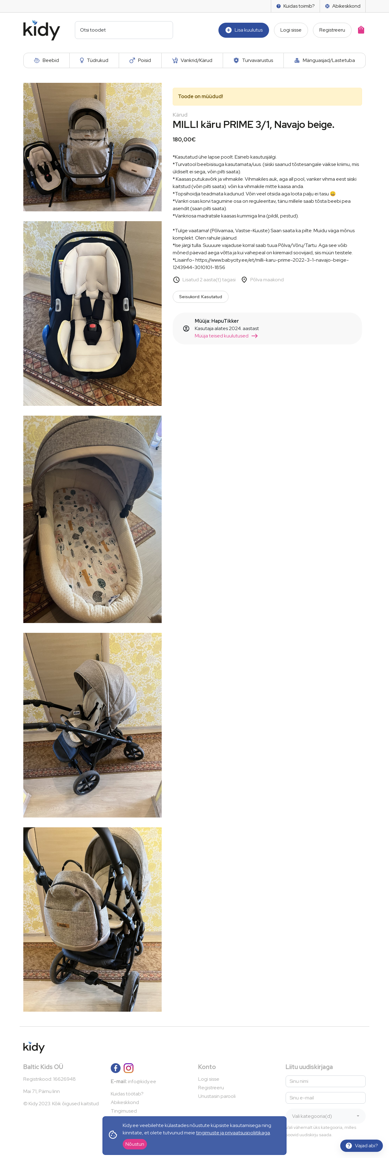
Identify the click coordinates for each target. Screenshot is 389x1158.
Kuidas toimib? (295, 6)
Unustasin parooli (217, 1096)
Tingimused (124, 1111)
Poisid (140, 60)
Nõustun (134, 1144)
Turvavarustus (253, 60)
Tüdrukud (94, 60)
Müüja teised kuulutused (226, 336)
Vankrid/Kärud (192, 60)
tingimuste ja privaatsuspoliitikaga (233, 1132)
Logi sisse (291, 30)
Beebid (46, 60)
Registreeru (332, 30)
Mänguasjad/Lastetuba (324, 60)
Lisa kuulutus (244, 30)
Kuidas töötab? (127, 1094)
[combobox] (326, 1116)
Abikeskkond (342, 6)
